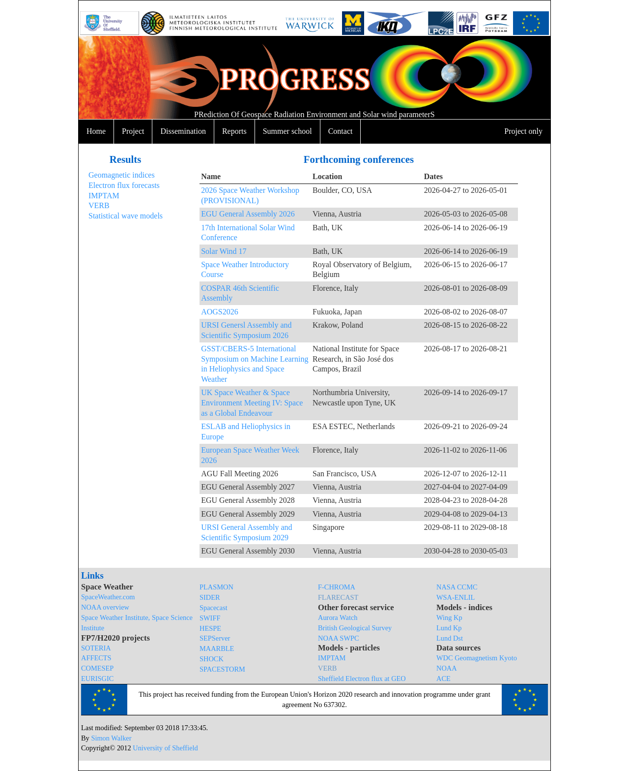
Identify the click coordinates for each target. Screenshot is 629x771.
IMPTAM (103, 195)
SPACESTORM (222, 669)
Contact (340, 131)
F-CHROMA (336, 587)
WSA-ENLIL (455, 597)
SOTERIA (96, 648)
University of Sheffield (165, 748)
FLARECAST (338, 597)
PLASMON (216, 587)
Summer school (287, 131)
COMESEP (97, 668)
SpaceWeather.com (108, 597)
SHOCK (212, 659)
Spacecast (214, 608)
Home (96, 131)
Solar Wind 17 (223, 251)
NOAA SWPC (338, 638)
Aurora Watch (338, 617)
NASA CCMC (457, 587)
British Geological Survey (355, 628)
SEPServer (215, 638)
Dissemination (182, 131)
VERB (99, 205)
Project (133, 131)
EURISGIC (97, 678)
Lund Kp (449, 628)
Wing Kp (449, 617)
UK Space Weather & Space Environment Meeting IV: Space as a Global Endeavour (252, 402)
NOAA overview (105, 607)
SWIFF (210, 618)
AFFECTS (96, 658)
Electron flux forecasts (124, 185)
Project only (523, 131)
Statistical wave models (125, 216)
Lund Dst (449, 638)
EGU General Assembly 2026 (248, 214)
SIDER (210, 597)
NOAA (446, 668)
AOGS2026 (219, 312)
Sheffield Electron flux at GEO (362, 678)
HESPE (210, 628)
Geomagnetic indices (121, 175)
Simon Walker (111, 738)
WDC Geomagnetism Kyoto (476, 658)
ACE (443, 678)
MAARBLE (217, 648)
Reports (234, 131)
